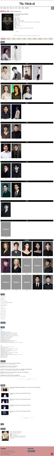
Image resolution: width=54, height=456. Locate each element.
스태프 (14, 38)
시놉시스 (19, 38)
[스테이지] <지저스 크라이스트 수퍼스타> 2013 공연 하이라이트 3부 (20, 411)
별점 (24, 38)
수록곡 (29, 38)
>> (35, 379)
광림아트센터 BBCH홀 (20, 20)
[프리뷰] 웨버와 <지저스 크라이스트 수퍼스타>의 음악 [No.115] (10, 375)
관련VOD (40, 38)
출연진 (8, 38)
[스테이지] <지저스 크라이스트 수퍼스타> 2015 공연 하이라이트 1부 (20, 405)
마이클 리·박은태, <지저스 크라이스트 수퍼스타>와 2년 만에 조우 (11, 363)
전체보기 (3, 38)
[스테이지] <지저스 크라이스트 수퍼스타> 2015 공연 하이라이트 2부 (20, 399)
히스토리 (50, 38)
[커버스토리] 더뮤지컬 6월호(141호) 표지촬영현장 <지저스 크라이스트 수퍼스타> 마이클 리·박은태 (25, 387)
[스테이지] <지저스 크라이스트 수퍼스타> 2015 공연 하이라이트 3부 (20, 393)
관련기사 (34, 38)
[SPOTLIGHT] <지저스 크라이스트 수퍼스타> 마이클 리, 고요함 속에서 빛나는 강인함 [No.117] (15, 372)
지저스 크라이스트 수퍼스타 (15, 432)
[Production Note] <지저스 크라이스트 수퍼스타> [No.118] (9, 366)
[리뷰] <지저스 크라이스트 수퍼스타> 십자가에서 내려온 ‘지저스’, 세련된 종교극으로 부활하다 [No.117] (16, 369)
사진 (45, 38)
